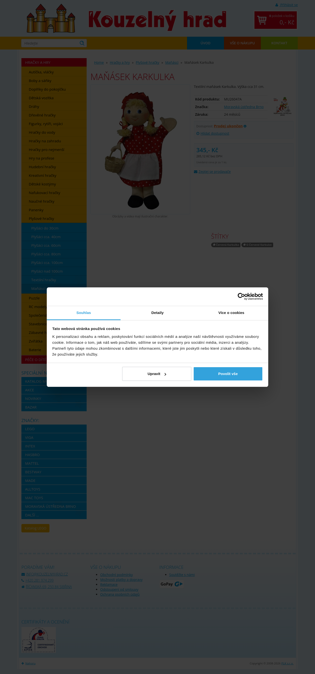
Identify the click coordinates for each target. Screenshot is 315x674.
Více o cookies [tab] (231, 313)
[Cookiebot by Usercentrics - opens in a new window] (241, 296)
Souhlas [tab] (83, 313)
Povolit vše (228, 374)
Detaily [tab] (157, 313)
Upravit (157, 374)
